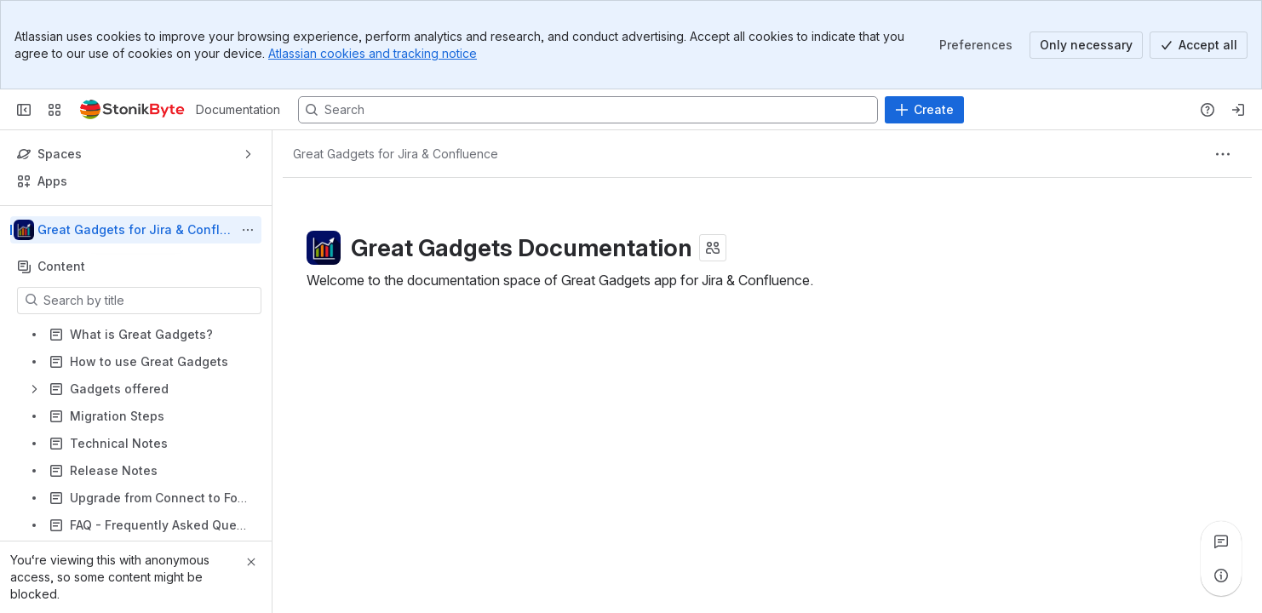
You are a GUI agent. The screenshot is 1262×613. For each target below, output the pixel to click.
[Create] (924, 109)
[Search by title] (149, 300)
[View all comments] (1221, 541)
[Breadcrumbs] (395, 154)
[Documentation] (132, 109)
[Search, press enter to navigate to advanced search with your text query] (588, 109)
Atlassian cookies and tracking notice (372, 53)
